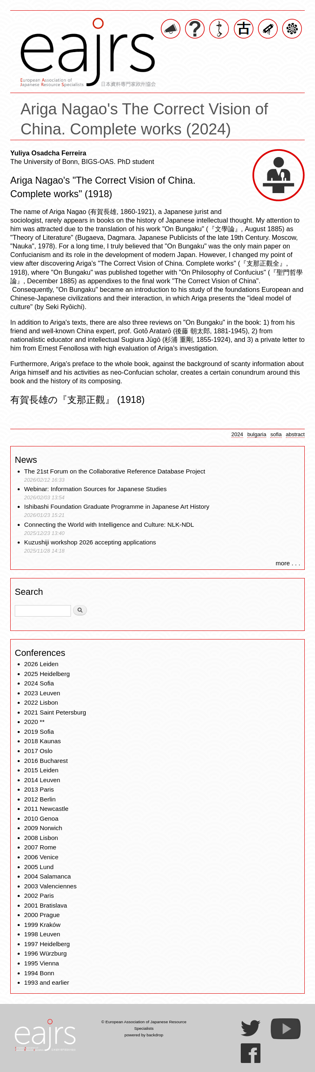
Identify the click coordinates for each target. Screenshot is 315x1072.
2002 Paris (39, 895)
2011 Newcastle (46, 808)
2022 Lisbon (41, 702)
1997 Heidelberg (47, 943)
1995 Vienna (41, 963)
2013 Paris (39, 789)
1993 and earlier (46, 982)
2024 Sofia (39, 683)
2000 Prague (42, 914)
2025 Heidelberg (47, 673)
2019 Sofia (39, 731)
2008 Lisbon (41, 837)
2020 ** (34, 721)
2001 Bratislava (45, 905)
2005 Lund (39, 866)
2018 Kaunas (42, 740)
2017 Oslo (38, 750)
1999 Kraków (42, 924)
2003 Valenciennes (50, 886)
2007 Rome (40, 847)
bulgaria (256, 434)
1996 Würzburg (45, 953)
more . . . (288, 563)
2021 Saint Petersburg (55, 712)
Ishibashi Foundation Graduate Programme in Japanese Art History (117, 506)
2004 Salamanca (47, 876)
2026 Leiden (41, 663)
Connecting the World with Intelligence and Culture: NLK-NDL (109, 524)
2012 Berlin (40, 799)
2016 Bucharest (46, 760)
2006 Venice (41, 857)
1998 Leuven (42, 934)
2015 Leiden (41, 770)
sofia (276, 434)
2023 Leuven (42, 693)
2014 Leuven (42, 779)
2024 (237, 434)
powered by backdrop (143, 1035)
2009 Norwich (43, 827)
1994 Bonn (39, 973)
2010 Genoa (41, 818)
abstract (295, 434)
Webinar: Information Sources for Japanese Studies (95, 488)
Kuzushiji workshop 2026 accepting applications (90, 542)
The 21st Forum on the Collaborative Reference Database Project (114, 471)
